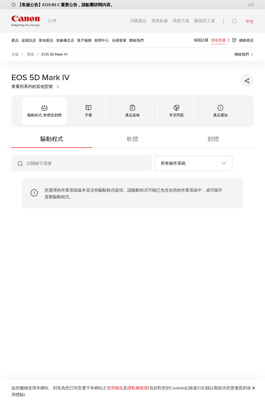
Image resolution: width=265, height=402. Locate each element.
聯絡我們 (136, 40)
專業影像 (160, 20)
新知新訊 (46, 40)
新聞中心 (101, 40)
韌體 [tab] (213, 138)
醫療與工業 (204, 20)
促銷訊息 (28, 40)
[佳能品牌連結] (25, 21)
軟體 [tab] (132, 138)
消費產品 (138, 20)
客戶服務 (84, 40)
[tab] (45, 111)
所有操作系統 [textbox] (173, 163)
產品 (15, 40)
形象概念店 (65, 40)
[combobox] (194, 163)
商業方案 (181, 20)
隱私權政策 (137, 387)
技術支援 (218, 39)
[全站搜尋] (234, 21)
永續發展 (119, 40)
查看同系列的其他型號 (35, 86)
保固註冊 (201, 39)
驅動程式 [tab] (51, 138)
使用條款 (115, 387)
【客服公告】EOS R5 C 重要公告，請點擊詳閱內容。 (66, 4)
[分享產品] (247, 80)
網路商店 (243, 40)
